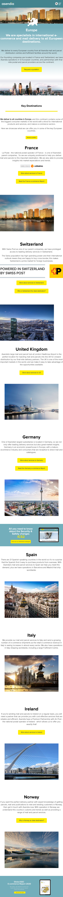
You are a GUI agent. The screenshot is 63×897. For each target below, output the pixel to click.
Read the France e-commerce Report (31, 181)
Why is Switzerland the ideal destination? (31, 291)
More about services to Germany (31, 460)
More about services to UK (31, 373)
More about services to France (31, 173)
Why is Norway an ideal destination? (31, 820)
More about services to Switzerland (31, 283)
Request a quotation (31, 69)
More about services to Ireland (31, 732)
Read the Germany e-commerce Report (31, 468)
